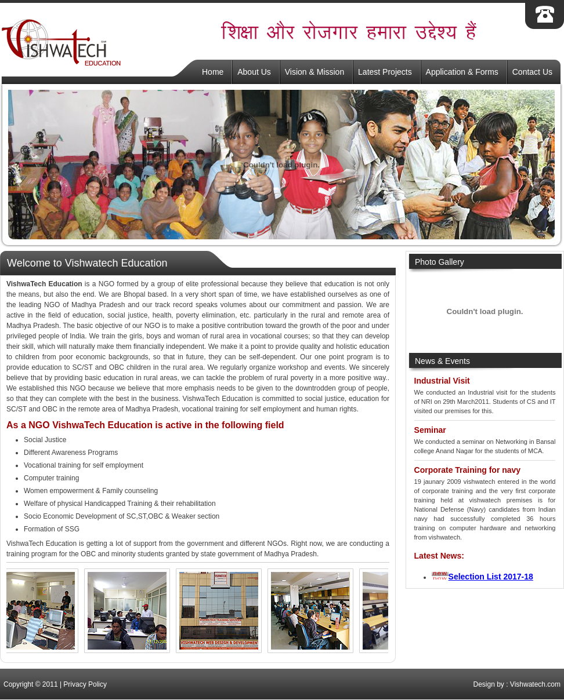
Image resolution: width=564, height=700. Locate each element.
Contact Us (532, 71)
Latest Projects (385, 71)
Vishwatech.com (535, 684)
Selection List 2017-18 (491, 576)
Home (212, 71)
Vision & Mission (314, 71)
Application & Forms (462, 71)
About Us (254, 71)
